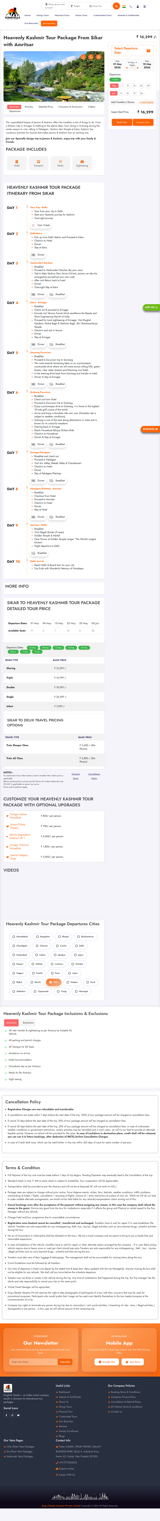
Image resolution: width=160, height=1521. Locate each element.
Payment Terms (76, 775)
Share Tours (81, 15)
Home (27, 15)
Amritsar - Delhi (38, 525)
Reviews (61, 1426)
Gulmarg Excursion (40, 392)
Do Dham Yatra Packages (18, 1451)
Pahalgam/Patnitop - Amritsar (46, 488)
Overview (14, 107)
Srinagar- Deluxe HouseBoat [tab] (16, 815)
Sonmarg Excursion (40, 352)
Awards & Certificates (128, 15)
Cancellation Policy (94, 775)
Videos (91, 107)
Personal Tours (62, 15)
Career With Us (65, 1475)
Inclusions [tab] (11, 1022)
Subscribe (65, 1362)
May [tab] (114, 85)
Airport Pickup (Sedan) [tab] (15, 826)
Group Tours (43, 15)
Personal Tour (64, 1411)
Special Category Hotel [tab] (17, 856)
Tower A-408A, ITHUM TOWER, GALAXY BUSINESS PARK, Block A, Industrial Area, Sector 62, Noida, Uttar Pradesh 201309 (78, 1451)
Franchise (49, 23)
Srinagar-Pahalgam (40, 452)
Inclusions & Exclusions (70, 107)
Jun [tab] (113, 93)
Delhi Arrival (37, 561)
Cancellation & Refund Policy (124, 1402)
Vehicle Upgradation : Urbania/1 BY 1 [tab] (19, 836)
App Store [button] (132, 1362)
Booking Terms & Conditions (124, 1392)
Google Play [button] (106, 1362)
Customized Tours (66, 1416)
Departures (15, 111)
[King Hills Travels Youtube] (18, 1414)
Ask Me (151, 307)
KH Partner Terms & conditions (125, 1407)
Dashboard (63, 1392)
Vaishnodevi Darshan (41, 263)
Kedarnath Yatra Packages (18, 1456)
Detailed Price (46, 107)
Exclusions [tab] (28, 1022)
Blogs (60, 1436)
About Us (62, 1402)
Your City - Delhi (38, 207)
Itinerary (29, 107)
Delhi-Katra (36, 233)
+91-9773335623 (68, 1462)
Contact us (115, 1411)
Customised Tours (102, 15)
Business (150, 429)
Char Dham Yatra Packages (19, 1446)
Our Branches (31, 23)
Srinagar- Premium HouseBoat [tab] (17, 846)
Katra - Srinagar (38, 302)
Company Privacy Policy (122, 1397)
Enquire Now (143, 122)
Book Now (122, 122)
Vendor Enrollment (67, 1431)
